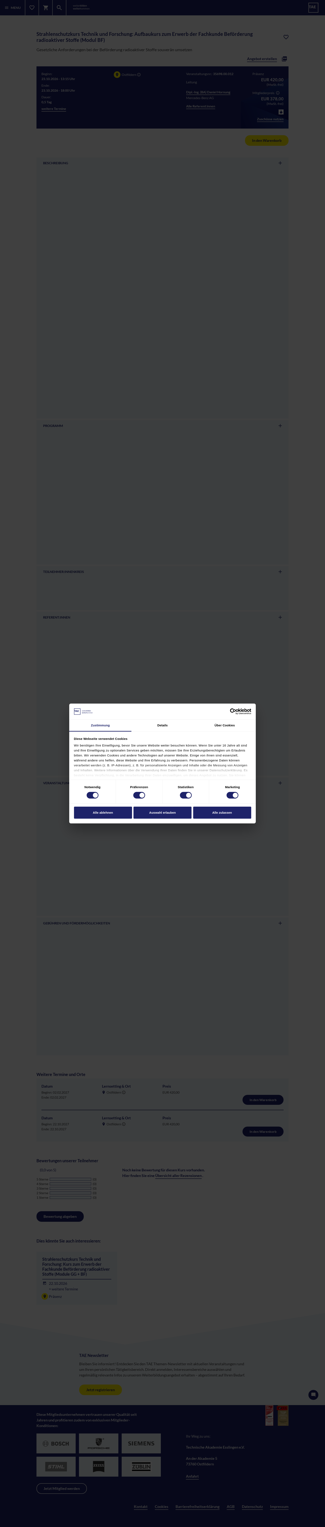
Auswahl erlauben (162, 812)
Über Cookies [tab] (225, 725)
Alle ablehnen (103, 812)
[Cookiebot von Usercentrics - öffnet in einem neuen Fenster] (233, 711)
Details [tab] (162, 725)
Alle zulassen (222, 812)
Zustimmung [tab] (100, 725)
